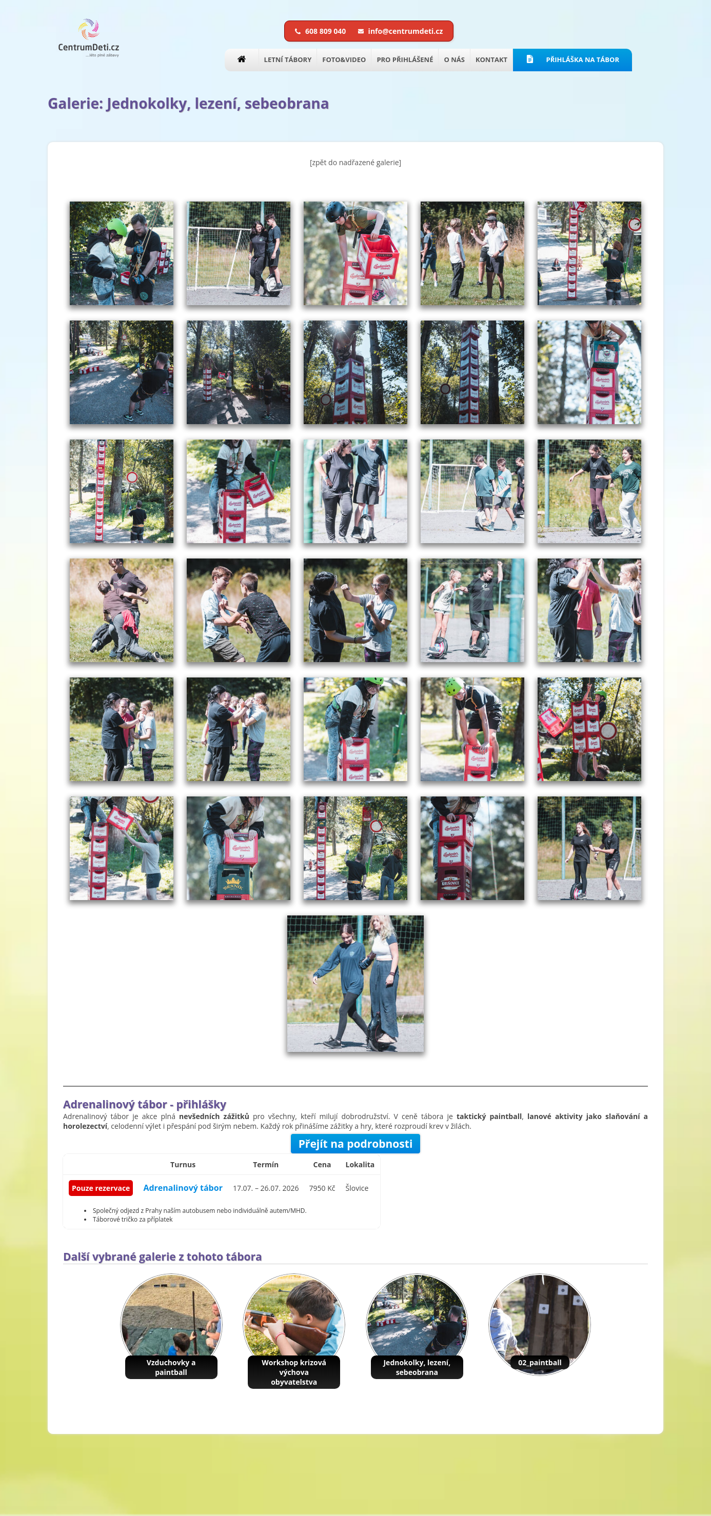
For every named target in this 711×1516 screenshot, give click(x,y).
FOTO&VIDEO (344, 59)
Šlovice (357, 1188)
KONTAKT (491, 59)
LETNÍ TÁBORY (288, 59)
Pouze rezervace (101, 1188)
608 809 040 (321, 31)
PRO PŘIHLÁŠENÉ (405, 59)
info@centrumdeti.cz (400, 31)
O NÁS (454, 59)
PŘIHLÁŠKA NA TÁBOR (572, 59)
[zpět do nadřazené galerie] (355, 162)
